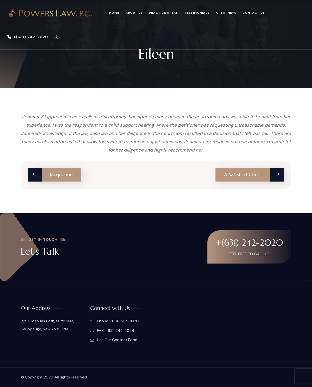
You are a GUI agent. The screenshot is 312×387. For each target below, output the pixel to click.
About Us (134, 13)
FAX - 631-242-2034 (112, 330)
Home (114, 13)
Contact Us (254, 13)
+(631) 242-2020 (27, 37)
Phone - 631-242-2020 (114, 321)
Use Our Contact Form (113, 340)
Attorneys (226, 13)
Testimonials (196, 13)
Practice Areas (163, 13)
